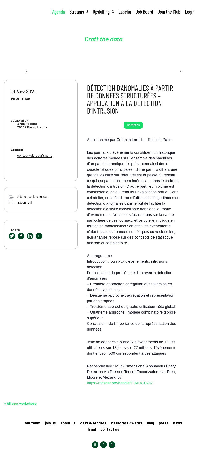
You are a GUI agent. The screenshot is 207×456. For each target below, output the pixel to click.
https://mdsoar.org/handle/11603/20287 (120, 383)
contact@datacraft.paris (34, 155)
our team (32, 423)
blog (150, 423)
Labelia (124, 12)
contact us (109, 429)
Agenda (58, 12)
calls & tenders (93, 423)
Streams (76, 12)
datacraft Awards (126, 423)
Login (189, 12)
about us (68, 423)
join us (50, 423)
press (164, 423)
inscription (133, 125)
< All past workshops (20, 403)
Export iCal (24, 202)
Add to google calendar (32, 196)
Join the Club (169, 12)
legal (92, 429)
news (177, 423)
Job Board (144, 12)
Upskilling (101, 12)
